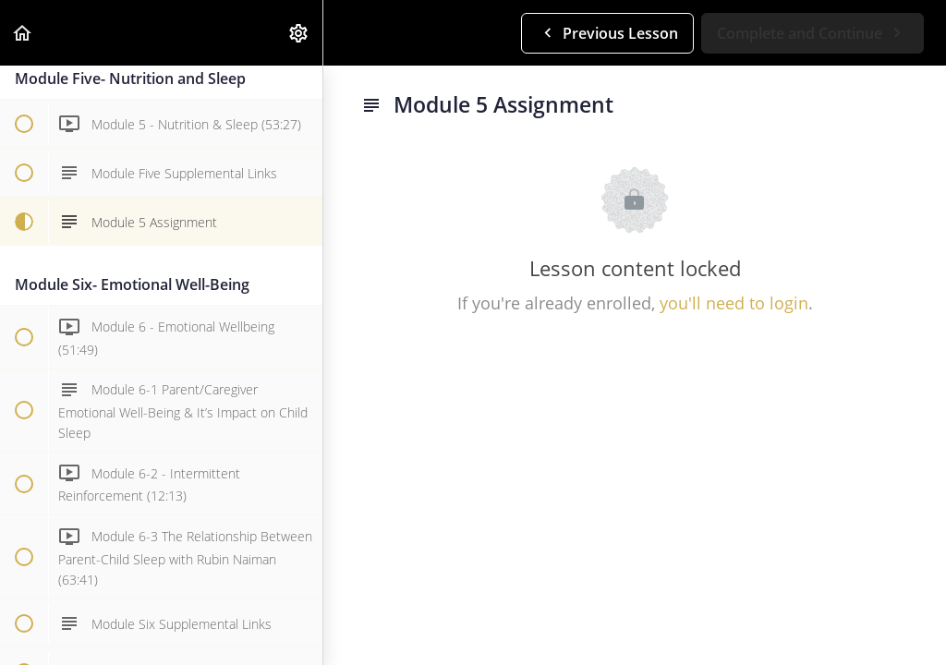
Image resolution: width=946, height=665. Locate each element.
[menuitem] (299, 33)
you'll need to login (734, 303)
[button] (23, 33)
